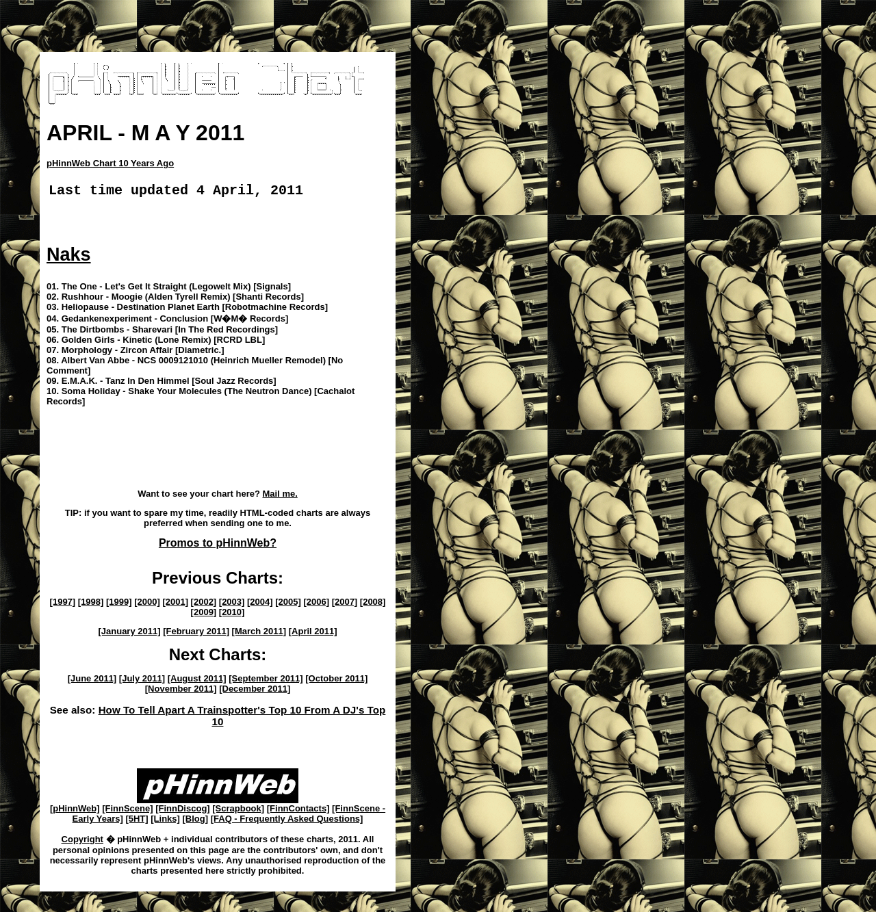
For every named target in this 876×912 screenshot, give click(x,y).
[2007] (345, 604)
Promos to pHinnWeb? (217, 545)
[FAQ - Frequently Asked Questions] (287, 821)
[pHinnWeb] (75, 811)
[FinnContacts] (298, 811)
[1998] (91, 604)
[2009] (204, 615)
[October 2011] (336, 681)
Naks (69, 257)
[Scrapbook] (238, 811)
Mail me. (279, 496)
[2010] (232, 615)
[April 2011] (313, 634)
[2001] (175, 604)
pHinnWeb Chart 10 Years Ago (110, 163)
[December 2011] (254, 691)
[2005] (288, 604)
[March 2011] (259, 634)
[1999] (119, 604)
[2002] (204, 604)
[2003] (232, 604)
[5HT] (136, 821)
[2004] (260, 604)
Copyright (82, 842)
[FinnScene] (127, 811)
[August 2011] (197, 681)
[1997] (63, 604)
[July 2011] (142, 681)
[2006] (316, 604)
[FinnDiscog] (182, 811)
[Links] (165, 821)
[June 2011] (92, 681)
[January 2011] (129, 634)
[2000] (147, 604)
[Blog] (196, 821)
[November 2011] (181, 691)
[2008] (373, 604)
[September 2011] (265, 681)
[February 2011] (196, 634)
